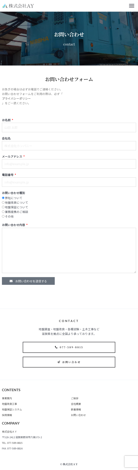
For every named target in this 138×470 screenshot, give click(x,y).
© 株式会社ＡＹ (69, 464)
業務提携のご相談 (16, 212)
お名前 (6, 120)
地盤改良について (16, 202)
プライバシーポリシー (16, 98)
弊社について (13, 198)
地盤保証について (16, 207)
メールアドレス (12, 156)
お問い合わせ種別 (13, 193)
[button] (131, 6)
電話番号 (8, 175)
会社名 (6, 138)
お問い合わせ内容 (14, 225)
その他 (9, 216)
